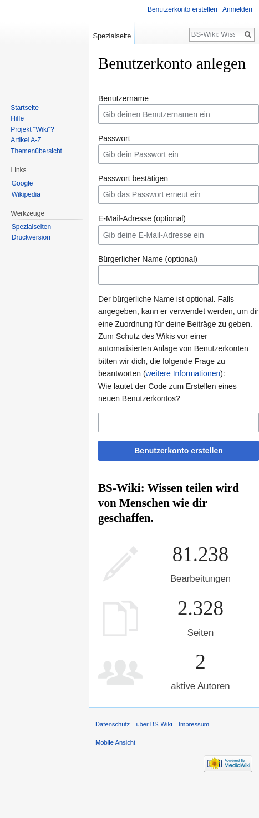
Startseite (25, 108)
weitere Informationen (183, 373)
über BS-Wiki (154, 724)
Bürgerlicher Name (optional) (147, 259)
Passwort (114, 138)
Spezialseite (112, 36)
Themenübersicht (36, 151)
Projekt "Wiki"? (32, 129)
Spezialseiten (31, 227)
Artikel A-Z (26, 140)
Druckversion (31, 237)
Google (22, 183)
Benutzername (123, 98)
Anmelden (237, 9)
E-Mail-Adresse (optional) (142, 218)
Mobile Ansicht (115, 742)
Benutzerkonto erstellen (178, 450)
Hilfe (17, 118)
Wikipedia (26, 194)
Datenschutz (112, 724)
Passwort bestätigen (133, 178)
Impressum (194, 724)
